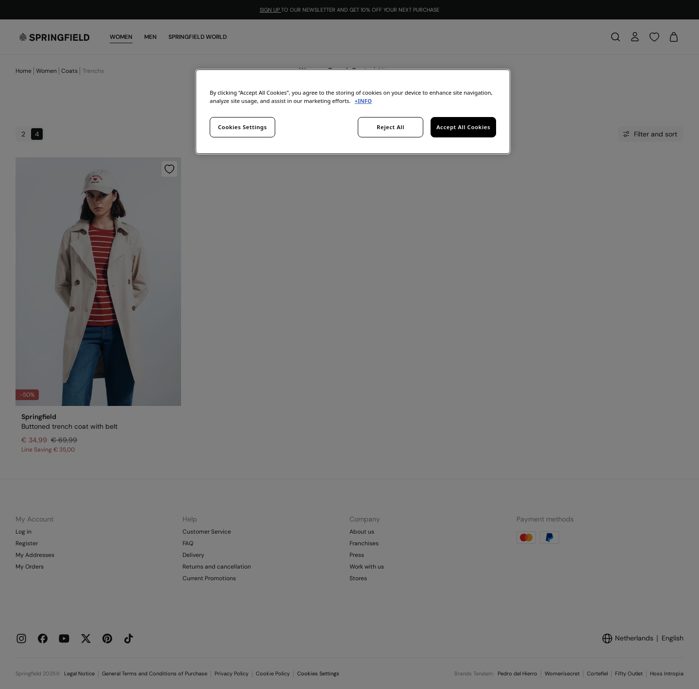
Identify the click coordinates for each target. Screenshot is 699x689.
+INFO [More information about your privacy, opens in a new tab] (363, 100)
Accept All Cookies (463, 127)
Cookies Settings (242, 127)
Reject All (390, 127)
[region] (353, 111)
